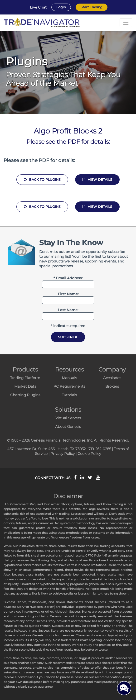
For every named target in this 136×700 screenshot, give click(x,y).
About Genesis (68, 426)
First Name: (68, 294)
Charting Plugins (25, 395)
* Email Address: (68, 278)
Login (61, 7)
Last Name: (68, 310)
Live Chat (38, 7)
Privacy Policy (62, 453)
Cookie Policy (89, 453)
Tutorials (69, 395)
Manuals (69, 378)
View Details (97, 179)
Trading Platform (25, 378)
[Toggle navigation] (126, 22)
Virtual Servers (68, 418)
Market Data (25, 386)
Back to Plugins (42, 179)
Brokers (112, 386)
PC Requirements (69, 386)
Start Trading (91, 7)
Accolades (112, 378)
